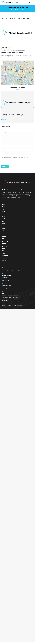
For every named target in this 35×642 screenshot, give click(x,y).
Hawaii (3, 219)
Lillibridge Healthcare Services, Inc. (13, 115)
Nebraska (4, 251)
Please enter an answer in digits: (8, 160)
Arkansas (4, 208)
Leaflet (21, 84)
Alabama (3, 202)
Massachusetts (5, 241)
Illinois (2, 117)
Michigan (4, 243)
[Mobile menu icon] (32, 2)
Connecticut (4, 213)
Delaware (4, 214)
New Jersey (4, 257)
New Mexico (4, 258)
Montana (3, 250)
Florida (3, 216)
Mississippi (4, 246)
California (4, 209)
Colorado (4, 211)
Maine (3, 238)
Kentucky (4, 234)
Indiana (3, 225)
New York (4, 260)
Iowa (3, 226)
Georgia (3, 218)
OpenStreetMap (27, 84)
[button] (16, 70)
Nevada (3, 253)
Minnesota (4, 245)
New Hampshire (5, 255)
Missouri (4, 248)
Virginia (3, 230)
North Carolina (5, 262)
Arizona (3, 206)
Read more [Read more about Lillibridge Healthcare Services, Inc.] (4, 119)
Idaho (3, 221)
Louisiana (4, 236)
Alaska (3, 204)
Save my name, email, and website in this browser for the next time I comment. (15, 157)
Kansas (3, 228)
